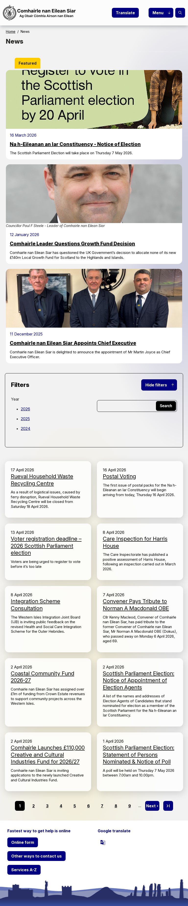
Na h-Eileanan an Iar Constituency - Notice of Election (75, 144)
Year (15, 399)
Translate (125, 12)
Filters (20, 384)
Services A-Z (24, 869)
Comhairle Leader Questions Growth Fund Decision (72, 244)
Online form (22, 842)
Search (180, 13)
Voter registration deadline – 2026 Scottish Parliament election (46, 546)
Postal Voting (119, 476)
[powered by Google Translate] (103, 842)
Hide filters (156, 384)
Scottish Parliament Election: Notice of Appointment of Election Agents (138, 680)
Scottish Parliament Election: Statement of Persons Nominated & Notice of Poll (138, 754)
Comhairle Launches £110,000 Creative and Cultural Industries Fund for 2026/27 (48, 754)
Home (10, 31)
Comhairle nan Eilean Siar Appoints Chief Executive (73, 343)
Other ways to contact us (36, 856)
